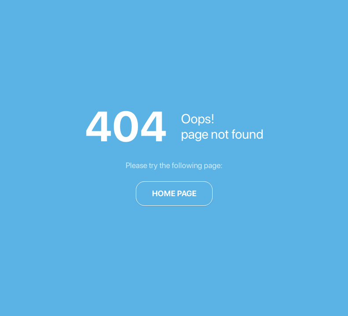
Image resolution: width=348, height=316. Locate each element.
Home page (174, 193)
